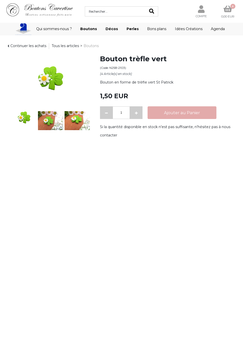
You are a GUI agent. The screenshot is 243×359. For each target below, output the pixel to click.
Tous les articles (65, 46)
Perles (133, 29)
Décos (112, 29)
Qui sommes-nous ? (54, 29)
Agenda (218, 29)
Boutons (88, 29)
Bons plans (156, 29)
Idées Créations (188, 29)
